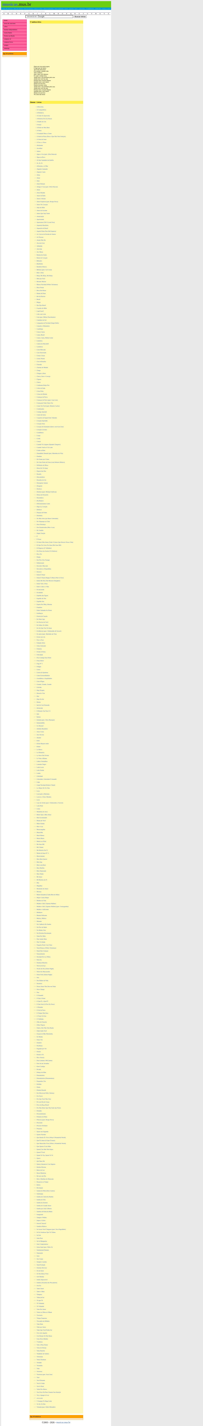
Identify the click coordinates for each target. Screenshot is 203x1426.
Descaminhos (41, 477)
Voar (38, 1377)
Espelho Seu (40, 601)
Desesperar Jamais (42, 483)
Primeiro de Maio (42, 1117)
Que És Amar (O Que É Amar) (46, 1140)
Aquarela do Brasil (42, 228)
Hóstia (39, 702)
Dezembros (40, 498)
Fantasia (39, 649)
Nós (38, 977)
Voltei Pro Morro (42, 1389)
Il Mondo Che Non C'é (43, 711)
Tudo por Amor (41, 1327)
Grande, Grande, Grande (44, 684)
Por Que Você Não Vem (44, 1099)
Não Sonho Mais (42, 939)
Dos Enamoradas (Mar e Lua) (46, 527)
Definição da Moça (42, 465)
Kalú (38, 740)
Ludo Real (40, 806)
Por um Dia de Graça (43, 1102)
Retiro (38, 1185)
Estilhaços (40, 613)
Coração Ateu (41, 424)
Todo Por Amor (41, 1309)
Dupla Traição (41, 533)
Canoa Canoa (41, 332)
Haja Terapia (40, 690)
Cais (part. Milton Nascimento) (46, 317)
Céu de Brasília (41, 361)
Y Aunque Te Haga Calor (44, 1401)
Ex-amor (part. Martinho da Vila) (47, 634)
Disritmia (39, 515)
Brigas (39, 302)
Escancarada (40, 589)
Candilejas (40, 329)
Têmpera (39, 1294)
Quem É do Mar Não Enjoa (45, 1149)
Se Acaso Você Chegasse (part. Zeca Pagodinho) (51, 1229)
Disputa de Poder (42, 512)
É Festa (39, 539)
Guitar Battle (8, 33)
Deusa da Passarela (42, 495)
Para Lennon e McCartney (44, 1060)
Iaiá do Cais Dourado (43, 705)
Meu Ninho (40, 874)
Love (38, 800)
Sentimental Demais (43, 1250)
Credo (38, 438)
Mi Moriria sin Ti (42, 880)
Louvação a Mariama (43, 794)
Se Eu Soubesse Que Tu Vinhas (46, 1232)
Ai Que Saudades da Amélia (45, 160)
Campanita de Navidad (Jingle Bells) (48, 323)
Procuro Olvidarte (42, 1125)
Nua (38, 992)
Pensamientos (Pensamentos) (45, 1078)
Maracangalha (41, 829)
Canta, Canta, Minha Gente (45, 338)
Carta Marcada (41, 349)
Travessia (39, 1315)
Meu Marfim (40, 868)
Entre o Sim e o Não (43, 586)
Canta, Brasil (41, 335)
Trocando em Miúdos (43, 1321)
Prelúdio (39, 1111)
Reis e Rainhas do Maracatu (45, 1179)
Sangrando (40, 1214)
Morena (39, 891)
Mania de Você (41, 820)
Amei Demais (41, 184)
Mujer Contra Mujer (43, 897)
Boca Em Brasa (41, 290)
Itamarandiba (41, 723)
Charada (39, 364)
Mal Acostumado (42, 817)
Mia (38, 883)
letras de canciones (9, 23)
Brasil (38, 299)
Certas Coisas (41, 355)
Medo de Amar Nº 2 (43, 853)
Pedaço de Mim (41, 1072)
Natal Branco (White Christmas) (46, 948)
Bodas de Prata (41, 293)
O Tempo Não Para (42, 1013)
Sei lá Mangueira (42, 1241)
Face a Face (40, 640)
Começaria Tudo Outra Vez (45, 403)
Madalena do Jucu (42, 811)
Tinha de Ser (40, 1297)
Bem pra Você (41, 278)
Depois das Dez (41, 471)
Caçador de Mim (42, 308)
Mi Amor (39, 877)
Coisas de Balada (42, 394)
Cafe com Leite (41, 314)
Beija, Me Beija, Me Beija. (45, 275)
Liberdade (40, 776)
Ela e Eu (39, 554)
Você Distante (41, 1380)
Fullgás (39, 666)
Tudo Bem (40, 1324)
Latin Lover (40, 767)
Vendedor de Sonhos (43, 1353)
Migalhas (39, 886)
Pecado (39, 1069)
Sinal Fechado (41, 1265)
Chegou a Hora (41, 373)
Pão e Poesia (40, 1057)
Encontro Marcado (42, 566)
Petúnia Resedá (41, 1090)
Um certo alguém (42, 1333)
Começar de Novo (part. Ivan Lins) (47, 400)
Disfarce (39, 509)
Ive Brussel (40, 726)
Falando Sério (41, 643)
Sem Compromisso (42, 1244)
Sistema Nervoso (42, 1268)
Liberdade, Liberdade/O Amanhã (47, 779)
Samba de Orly (41, 1199)
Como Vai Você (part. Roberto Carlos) (48, 406)
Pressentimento (41, 1114)
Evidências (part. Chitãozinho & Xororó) (49, 631)
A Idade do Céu (41, 121)
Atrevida (39, 249)
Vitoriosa (39, 1371)
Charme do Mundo (42, 367)
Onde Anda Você (42, 1031)
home (5, 20)
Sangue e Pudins (42, 1217)
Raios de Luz (41, 1170)
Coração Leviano (42, 429)
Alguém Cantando (42, 169)
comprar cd (7, 39)
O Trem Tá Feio (41, 1016)
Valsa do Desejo (41, 1348)
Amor (38, 190)
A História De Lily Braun (44, 118)
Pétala (38, 1087)
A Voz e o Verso (41, 142)
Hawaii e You (41, 693)
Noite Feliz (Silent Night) (44, 974)
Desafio (39, 474)
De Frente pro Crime (43, 459)
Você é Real (40, 1386)
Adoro (38, 151)
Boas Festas (40, 287)
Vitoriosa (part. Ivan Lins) (44, 1374)
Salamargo (40, 1194)
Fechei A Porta (41, 652)
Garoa (38, 669)
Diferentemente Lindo (43, 503)
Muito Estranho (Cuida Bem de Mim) (48, 894)
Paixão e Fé (40, 1054)
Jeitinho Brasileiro (42, 729)
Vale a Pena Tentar (42, 1345)
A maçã (39, 124)
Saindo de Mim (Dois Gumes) (46, 1191)
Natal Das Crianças (42, 951)
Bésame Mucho (41, 281)
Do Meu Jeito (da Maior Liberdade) (47, 518)
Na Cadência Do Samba (44, 924)
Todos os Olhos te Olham (44, 1312)
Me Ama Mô (40, 844)
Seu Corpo (40, 1259)
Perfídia (39, 1084)
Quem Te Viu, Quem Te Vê (45, 1155)
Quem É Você (41, 1152)
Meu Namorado (41, 871)
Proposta (39, 1128)
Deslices (39, 489)
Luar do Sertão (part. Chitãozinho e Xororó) (50, 803)
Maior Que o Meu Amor (44, 814)
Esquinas (39, 607)
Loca (38, 791)
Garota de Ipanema (42, 672)
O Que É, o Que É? (42, 1001)
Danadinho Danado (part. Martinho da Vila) (50, 453)
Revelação (40, 1188)
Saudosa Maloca (42, 1226)
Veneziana (40, 1356)
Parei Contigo (41, 1066)
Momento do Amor (42, 889)
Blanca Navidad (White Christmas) (47, 284)
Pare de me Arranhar (43, 1063)
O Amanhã (40, 995)
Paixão (39, 1051)
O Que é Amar (41, 998)
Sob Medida (40, 1276)
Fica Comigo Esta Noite (44, 657)
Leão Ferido (40, 770)
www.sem (40, 1398)
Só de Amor (40, 1271)
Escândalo (40, 592)
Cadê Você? (40, 311)
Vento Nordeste (41, 1359)
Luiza (38, 809)
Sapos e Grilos (41, 1220)
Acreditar (39, 148)
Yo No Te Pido (41, 1404)
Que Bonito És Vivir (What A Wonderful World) (51, 1137)
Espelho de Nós (41, 598)
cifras (5, 26)
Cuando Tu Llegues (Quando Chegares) (48, 444)
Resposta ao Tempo (42, 1182)
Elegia (38, 557)
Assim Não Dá (41, 240)
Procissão (39, 1122)
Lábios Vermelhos (42, 761)
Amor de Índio (41, 195)
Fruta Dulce (40, 660)
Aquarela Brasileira (42, 225)
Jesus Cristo (40, 732)
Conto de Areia (41, 415)
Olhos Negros (41, 1025)
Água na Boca (41, 157)
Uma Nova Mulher (42, 1339)
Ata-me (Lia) (41, 243)
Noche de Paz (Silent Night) (45, 968)
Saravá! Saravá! (41, 1223)
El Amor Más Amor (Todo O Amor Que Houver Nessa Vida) (55, 542)
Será (38, 1256)
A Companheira (41, 110)
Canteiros (39, 341)
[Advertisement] (56, 42)
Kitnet (38, 746)
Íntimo (39, 717)
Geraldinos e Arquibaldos (44, 678)
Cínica (39, 382)
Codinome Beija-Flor (43, 385)
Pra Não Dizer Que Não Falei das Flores (49, 1108)
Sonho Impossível (42, 1279)
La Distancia (40, 752)
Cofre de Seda (41, 388)
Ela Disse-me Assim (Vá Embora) (47, 551)
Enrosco (39, 572)
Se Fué (39, 1235)
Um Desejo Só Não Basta (44, 1336)
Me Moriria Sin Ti (42, 850)
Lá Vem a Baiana (42, 758)
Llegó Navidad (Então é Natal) (46, 785)
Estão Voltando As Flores (44, 610)
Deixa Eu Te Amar (42, 468)
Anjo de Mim (41, 207)
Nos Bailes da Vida (42, 980)
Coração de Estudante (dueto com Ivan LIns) (50, 426)
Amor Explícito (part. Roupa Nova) (47, 201)
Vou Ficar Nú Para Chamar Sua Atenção (49, 1392)
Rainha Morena (41, 1167)
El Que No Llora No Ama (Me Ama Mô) (49, 545)
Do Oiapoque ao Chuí (43, 521)
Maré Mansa (40, 835)
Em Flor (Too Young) (43, 560)
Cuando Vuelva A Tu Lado (45, 447)
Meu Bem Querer (42, 859)
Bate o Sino (40, 272)
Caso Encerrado (41, 352)
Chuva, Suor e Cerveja (43, 376)
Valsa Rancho (41, 1351)
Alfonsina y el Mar (42, 166)
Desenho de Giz (41, 480)
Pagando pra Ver (42, 1048)
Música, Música (41, 918)
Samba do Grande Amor (44, 1205)
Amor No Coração (42, 204)
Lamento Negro (41, 764)
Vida (38, 1368)
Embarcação (40, 563)
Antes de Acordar (42, 210)
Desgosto (39, 486)
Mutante (39, 921)
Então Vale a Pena (42, 583)
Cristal (39, 441)
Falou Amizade (41, 646)
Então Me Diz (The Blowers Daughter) (48, 580)
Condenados (40, 409)
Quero (38, 1158)
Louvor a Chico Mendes (44, 797)
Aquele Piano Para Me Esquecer (46, 231)
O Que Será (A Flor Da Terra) (46, 1004)
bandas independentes (10, 29)
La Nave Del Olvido (43, 755)
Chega (38, 370)
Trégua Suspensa (42, 1318)
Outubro (39, 1043)
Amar (38, 178)
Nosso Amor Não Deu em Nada (46, 986)
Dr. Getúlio (40, 530)
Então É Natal (41, 575)
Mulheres (39, 912)
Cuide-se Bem (41, 450)
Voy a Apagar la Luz (43, 1395)
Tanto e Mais (40, 1291)
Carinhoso (40, 347)
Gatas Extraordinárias (43, 675)
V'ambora (40, 1342)
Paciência (39, 1045)
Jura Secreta (40, 734)
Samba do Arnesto (42, 1202)
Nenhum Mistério (42, 963)
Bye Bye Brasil (41, 305)
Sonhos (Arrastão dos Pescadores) (47, 1282)
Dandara (39, 456)
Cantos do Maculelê (43, 344)
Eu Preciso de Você (42, 622)
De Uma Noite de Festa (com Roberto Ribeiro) (51, 462)
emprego (6, 48)
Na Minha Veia (41, 930)
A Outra (39, 130)
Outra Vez (40, 1040)
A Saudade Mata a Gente (44, 133)
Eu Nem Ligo (41, 619)
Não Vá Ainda (41, 942)
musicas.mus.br (63, 1422)
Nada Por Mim (41, 936)
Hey (38, 696)
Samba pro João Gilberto (44, 1208)
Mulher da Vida (41, 900)
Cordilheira (40, 432)
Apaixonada (40, 219)
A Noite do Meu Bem (43, 127)
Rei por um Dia (41, 1176)
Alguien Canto (41, 172)
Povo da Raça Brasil (43, 1105)
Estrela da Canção (42, 616)
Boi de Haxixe (41, 296)
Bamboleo (40, 264)
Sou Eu (39, 1285)
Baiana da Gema (42, 255)
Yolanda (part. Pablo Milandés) (46, 1407)
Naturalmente (41, 954)
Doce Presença (41, 524)
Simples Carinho (42, 1262)
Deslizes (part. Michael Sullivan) (47, 492)
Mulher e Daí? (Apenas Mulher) (46, 903)
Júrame (39, 737)
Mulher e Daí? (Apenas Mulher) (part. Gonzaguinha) (53, 906)
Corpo (38, 435)
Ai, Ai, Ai (39, 163)
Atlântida (39, 246)
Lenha (38, 773)
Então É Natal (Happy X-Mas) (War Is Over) (50, 578)
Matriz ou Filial (41, 841)
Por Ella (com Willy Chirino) (45, 1093)
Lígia (38, 782)
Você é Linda (41, 1383)
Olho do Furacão (42, 1022)
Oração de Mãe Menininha (45, 1034)
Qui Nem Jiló (41, 1161)
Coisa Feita (40, 391)
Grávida (39, 687)
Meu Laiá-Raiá (41, 865)
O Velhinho (40, 1019)
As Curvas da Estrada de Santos (46, 234)
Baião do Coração (42, 258)
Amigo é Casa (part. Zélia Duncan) (47, 187)
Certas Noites (41, 358)
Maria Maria (40, 838)
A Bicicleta (40, 107)
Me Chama (40, 847)
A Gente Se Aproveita (43, 115)
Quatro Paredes (41, 1134)
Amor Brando (41, 192)
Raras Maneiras (41, 1173)
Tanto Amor (40, 1288)
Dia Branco (40, 501)
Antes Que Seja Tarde (43, 213)
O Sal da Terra (41, 1010)
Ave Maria (40, 252)
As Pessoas (40, 237)
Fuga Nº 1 (40, 663)
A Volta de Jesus (42, 139)
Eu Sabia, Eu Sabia (42, 625)
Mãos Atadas (40, 823)
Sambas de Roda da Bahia (44, 1211)
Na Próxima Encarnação (44, 933)
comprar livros (8, 42)
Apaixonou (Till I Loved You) (46, 222)
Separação (40, 1253)
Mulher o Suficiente (43, 909)
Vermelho (39, 1365)
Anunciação (40, 216)
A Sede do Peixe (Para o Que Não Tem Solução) (51, 136)
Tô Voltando (40, 1303)
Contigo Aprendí (42, 412)
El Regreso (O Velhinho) (44, 548)
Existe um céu (41, 637)
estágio (6, 45)
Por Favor (40, 1096)
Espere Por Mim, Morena (44, 604)
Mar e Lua (40, 826)
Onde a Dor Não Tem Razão (45, 1028)
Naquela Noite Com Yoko (44, 945)
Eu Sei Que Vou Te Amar (44, 628)
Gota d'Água (40, 681)
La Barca (39, 749)
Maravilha (40, 832)
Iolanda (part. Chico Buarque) (46, 720)
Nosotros (39, 983)
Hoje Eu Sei (40, 699)
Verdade (39, 1362)
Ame (38, 181)
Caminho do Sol (41, 320)
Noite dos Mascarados (43, 971)
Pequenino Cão (41, 1081)
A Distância (40, 113)
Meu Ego (39, 862)
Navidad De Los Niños (43, 957)
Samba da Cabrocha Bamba (45, 1197)
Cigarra (39, 379)
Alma (38, 175)
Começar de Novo (42, 397)
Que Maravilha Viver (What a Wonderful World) (51, 1143)
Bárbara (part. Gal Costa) (44, 270)
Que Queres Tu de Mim (44, 1146)
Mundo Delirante (42, 915)
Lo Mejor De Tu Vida (43, 788)
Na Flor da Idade (42, 927)
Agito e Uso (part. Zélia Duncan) (47, 154)
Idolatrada (40, 708)
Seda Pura (40, 1238)
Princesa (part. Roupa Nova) (45, 1120)
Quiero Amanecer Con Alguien (46, 1164)
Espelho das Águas (42, 595)
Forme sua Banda (9, 36)
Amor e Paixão (41, 198)
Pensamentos (41, 1075)
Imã (38, 714)
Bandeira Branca (42, 267)
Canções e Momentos (43, 326)
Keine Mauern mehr (43, 743)
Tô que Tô (40, 1300)
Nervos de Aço (41, 966)
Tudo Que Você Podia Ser (44, 1330)
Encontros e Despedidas (44, 569)
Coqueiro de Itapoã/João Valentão (47, 418)
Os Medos (40, 1037)
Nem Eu (39, 960)
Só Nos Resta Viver (42, 1274)
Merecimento (41, 856)
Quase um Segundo (42, 1131)
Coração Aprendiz (42, 421)
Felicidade (40, 655)
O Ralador (40, 1007)
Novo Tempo (41, 989)
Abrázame (40, 145)
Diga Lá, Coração (42, 506)
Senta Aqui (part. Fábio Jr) (45, 1247)
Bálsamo (39, 261)
